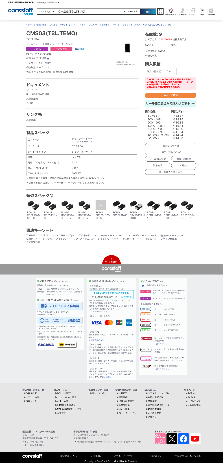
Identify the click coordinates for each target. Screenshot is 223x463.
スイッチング (63, 239)
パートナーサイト (127, 413)
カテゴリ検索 (32, 397)
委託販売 (123, 397)
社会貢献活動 (194, 405)
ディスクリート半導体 (98, 25)
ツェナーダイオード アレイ (108, 235)
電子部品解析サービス (159, 405)
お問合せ (183, 165)
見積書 (29, 103)
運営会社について (68, 455)
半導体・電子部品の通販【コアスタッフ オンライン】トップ (51, 25)
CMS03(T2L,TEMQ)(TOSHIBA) (157, 25)
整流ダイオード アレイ (172, 235)
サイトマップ (194, 401)
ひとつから (61, 49)
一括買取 (123, 393)
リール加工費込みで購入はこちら (170, 103)
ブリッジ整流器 (169, 239)
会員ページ (193, 393)
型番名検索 (31, 393)
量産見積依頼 (184, 159)
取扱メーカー (32, 401)
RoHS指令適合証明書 (37, 94)
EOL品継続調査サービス (69, 409)
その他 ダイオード (132, 239)
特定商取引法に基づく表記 (188, 455)
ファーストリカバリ (83, 239)
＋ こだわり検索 (130, 11)
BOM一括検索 (64, 393)
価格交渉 (157, 165)
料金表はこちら (97, 340)
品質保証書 (32, 99)
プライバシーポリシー (125, 455)
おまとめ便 (62, 401)
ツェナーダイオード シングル (141, 235)
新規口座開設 (154, 409)
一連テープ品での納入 (170, 152)
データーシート (34, 90)
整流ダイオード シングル (39, 239)
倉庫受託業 (124, 405)
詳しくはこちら (162, 344)
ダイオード (115, 25)
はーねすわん (98, 393)
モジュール (151, 239)
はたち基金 (124, 409)
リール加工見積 (158, 159)
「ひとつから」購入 (67, 397)
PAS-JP (192, 397)
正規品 (37, 49)
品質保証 (31, 120)
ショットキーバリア (131, 25)
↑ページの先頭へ (111, 260)
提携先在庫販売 (126, 401)
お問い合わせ (155, 455)
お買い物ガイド (155, 397)
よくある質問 (154, 413)
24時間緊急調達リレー (68, 405)
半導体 (82, 25)
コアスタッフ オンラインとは (162, 393)
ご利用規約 (95, 455)
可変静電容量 (33, 242)
